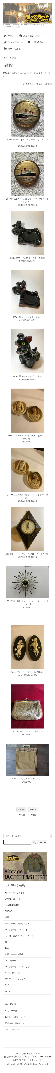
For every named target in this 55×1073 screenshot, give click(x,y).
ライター (9, 985)
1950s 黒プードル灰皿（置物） (27, 317)
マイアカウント (12, 1029)
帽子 (7, 942)
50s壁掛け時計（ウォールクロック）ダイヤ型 (27, 554)
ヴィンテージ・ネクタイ (16, 930)
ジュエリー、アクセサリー (17, 923)
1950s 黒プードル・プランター (27, 376)
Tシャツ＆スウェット (15, 892)
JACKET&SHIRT (12, 899)
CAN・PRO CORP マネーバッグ (27, 779)
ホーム (9, 36)
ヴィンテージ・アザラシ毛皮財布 (27, 731)
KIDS (7, 991)
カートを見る (12, 48)
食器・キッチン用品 (14, 954)
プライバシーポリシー (41, 1056)
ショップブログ (13, 42)
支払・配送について (30, 36)
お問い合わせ (35, 42)
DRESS (8, 911)
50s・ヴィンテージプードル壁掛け (27, 672)
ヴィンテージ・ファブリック (18, 967)
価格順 (39, 84)
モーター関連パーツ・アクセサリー (21, 936)
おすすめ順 (28, 84)
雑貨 (14, 58)
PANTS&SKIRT (12, 905)
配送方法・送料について (16, 1023)
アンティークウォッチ (15, 979)
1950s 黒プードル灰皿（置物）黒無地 (27, 258)
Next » (33, 809)
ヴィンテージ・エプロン (16, 960)
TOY (7, 948)
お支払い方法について (15, 1017)
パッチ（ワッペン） (14, 973)
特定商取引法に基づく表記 (16, 1056)
